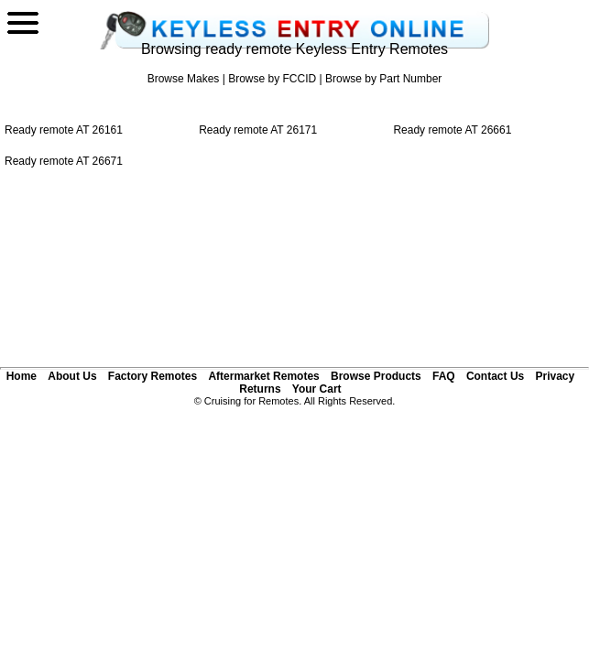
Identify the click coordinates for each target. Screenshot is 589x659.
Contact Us (495, 376)
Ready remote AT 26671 (64, 161)
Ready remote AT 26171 (258, 130)
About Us (72, 376)
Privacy (554, 376)
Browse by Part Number (383, 78)
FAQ (443, 376)
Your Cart (317, 389)
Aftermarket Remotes (263, 376)
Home (21, 376)
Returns (259, 389)
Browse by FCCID (272, 78)
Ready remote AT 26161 (64, 130)
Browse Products (376, 376)
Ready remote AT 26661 (452, 130)
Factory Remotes (152, 376)
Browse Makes (183, 78)
